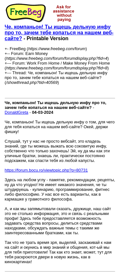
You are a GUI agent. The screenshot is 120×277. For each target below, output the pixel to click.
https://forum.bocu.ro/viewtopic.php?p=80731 (46, 170)
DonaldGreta (16, 112)
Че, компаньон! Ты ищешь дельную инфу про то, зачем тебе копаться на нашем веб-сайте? (59, 32)
